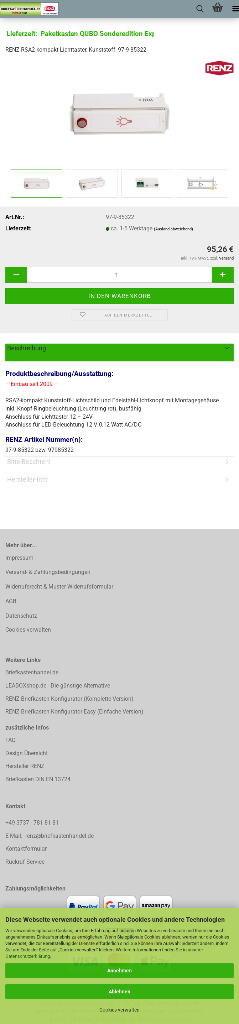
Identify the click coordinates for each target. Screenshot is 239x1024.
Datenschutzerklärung (27, 956)
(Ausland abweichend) (173, 229)
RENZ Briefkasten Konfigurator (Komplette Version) (69, 698)
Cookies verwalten (119, 1010)
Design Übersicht (26, 753)
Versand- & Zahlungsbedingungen (47, 572)
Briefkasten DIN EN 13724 (38, 779)
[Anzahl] (119, 275)
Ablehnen (119, 991)
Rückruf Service (25, 861)
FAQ (10, 740)
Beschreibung (26, 348)
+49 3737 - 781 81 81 (32, 822)
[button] (16, 275)
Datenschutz (21, 615)
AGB (10, 601)
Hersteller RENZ (25, 766)
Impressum (19, 557)
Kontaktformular (26, 848)
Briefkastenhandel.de (31, 672)
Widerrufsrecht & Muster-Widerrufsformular (59, 586)
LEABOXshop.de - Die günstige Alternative (57, 685)
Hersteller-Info (27, 479)
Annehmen (119, 970)
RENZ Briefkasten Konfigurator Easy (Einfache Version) (74, 711)
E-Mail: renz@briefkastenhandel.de (49, 835)
